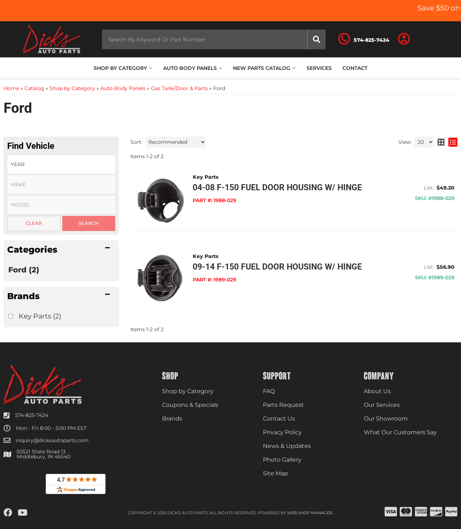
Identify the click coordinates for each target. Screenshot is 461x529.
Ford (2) (23, 269)
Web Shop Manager (309, 512)
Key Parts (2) (40, 316)
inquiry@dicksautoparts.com (52, 440)
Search (89, 223)
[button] (214, 39)
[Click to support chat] (363, 39)
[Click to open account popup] (404, 39)
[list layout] (452, 142)
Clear (34, 223)
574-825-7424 (31, 415)
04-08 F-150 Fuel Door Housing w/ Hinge (277, 187)
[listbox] (61, 164)
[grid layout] (441, 142)
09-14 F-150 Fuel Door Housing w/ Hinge (277, 267)
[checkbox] (10, 316)
